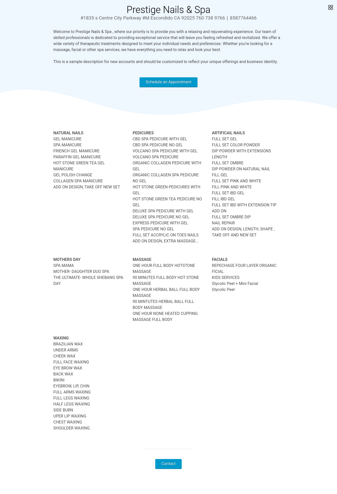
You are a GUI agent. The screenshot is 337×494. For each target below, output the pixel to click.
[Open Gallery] (330, 7)
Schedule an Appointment (169, 82)
